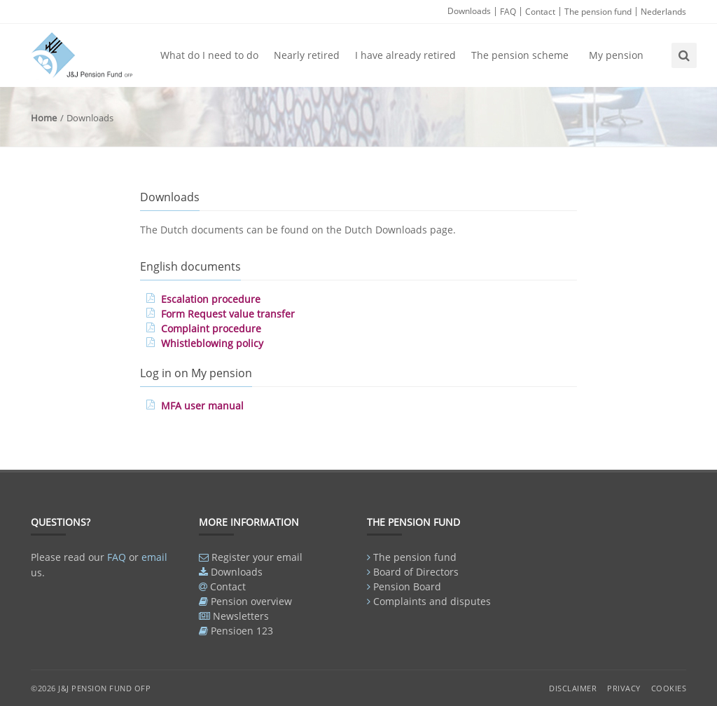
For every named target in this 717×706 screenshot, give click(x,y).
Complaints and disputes (432, 601)
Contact (540, 12)
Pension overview (251, 601)
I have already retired (405, 55)
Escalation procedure (210, 299)
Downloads (469, 11)
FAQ (508, 12)
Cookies (669, 688)
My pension (616, 55)
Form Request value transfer (228, 313)
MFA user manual (202, 405)
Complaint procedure (211, 328)
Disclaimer (573, 688)
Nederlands (663, 12)
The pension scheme (520, 55)
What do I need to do (209, 55)
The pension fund (598, 12)
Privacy (624, 688)
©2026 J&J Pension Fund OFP (91, 688)
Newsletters (241, 616)
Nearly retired (307, 55)
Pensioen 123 (242, 630)
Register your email (256, 557)
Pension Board (407, 586)
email (154, 557)
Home (44, 117)
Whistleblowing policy (212, 343)
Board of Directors (416, 571)
